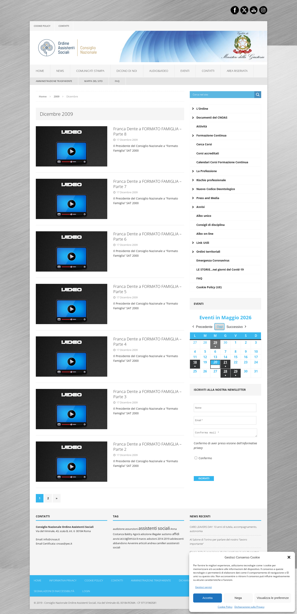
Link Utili (202, 243)
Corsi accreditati (207, 153)
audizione (119, 529)
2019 (166, 539)
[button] (289, 557)
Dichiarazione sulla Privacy (249, 607)
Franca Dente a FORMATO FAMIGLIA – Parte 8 (147, 131)
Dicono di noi (127, 71)
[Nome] (225, 408)
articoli (143, 543)
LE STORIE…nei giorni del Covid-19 (220, 269)
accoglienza (128, 539)
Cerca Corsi (204, 144)
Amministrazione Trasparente (54, 81)
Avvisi (200, 207)
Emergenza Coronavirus (212, 260)
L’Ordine (202, 109)
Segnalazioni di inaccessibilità (54, 591)
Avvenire (133, 543)
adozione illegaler (150, 534)
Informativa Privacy (62, 580)
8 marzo (141, 539)
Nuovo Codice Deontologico (215, 189)
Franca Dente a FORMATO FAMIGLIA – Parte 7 (147, 184)
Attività (201, 126)
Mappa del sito (93, 81)
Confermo (203, 458)
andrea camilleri (156, 543)
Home (40, 71)
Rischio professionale (211, 180)
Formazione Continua (211, 135)
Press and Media (207, 198)
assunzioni (131, 529)
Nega (238, 598)
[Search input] (223, 94)
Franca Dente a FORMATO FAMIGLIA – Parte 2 (147, 446)
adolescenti (177, 539)
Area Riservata (237, 71)
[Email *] (225, 420)
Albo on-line (204, 234)
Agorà (136, 534)
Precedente (202, 327)
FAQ (117, 81)
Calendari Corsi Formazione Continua (222, 162)
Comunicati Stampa (90, 71)
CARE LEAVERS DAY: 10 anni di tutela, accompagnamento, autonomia (223, 529)
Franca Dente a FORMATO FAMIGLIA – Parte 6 (147, 236)
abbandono (120, 543)
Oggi (220, 326)
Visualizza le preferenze (273, 598)
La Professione (206, 171)
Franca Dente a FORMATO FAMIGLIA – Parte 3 (147, 394)
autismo (167, 534)
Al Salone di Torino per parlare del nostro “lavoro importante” (218, 542)
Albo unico (203, 216)
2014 (160, 539)
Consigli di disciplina (210, 225)
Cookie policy (42, 25)
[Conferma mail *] (225, 433)
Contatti (64, 25)
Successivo (237, 327)
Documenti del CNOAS (211, 117)
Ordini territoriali (208, 251)
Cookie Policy (225, 607)
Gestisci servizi (203, 587)
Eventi (185, 71)
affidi (175, 534)
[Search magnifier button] (257, 94)
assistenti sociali (154, 528)
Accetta (207, 598)
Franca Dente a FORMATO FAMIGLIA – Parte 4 (147, 341)
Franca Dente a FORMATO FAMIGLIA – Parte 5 (147, 289)
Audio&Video (158, 71)
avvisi (116, 539)
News (60, 71)
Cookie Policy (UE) (209, 287)
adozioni (152, 539)
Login (86, 591)
